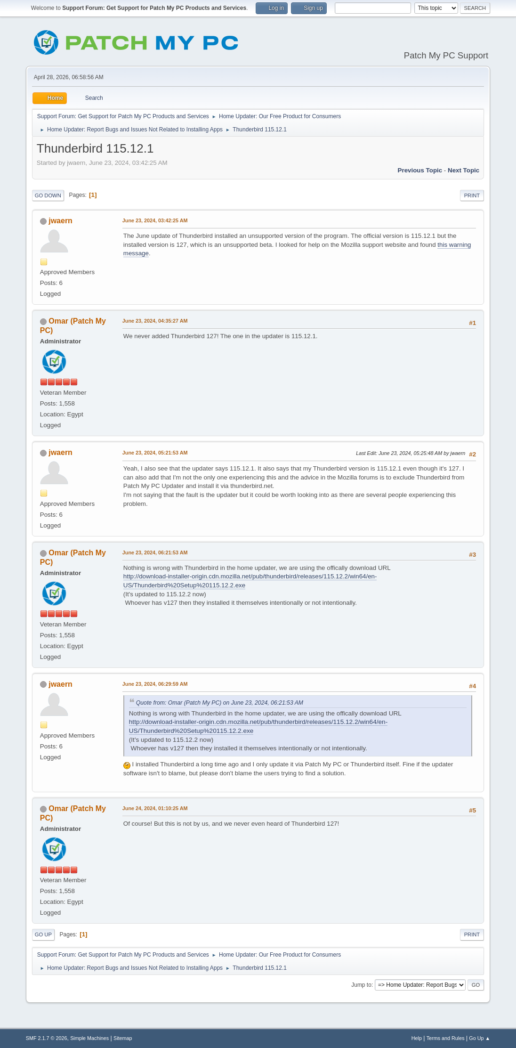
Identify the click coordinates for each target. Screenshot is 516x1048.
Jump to (361, 985)
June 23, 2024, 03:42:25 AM (155, 220)
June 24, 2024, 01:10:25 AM (155, 808)
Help (416, 1038)
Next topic (463, 170)
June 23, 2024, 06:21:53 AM (155, 552)
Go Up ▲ (479, 1038)
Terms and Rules (446, 1038)
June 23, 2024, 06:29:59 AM (155, 684)
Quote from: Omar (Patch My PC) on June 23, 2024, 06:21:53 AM (219, 702)
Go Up (43, 934)
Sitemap (122, 1038)
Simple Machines (89, 1038)
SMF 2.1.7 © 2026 (46, 1038)
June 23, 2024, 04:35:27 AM (155, 321)
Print (472, 195)
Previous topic (420, 170)
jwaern (60, 221)
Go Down (48, 195)
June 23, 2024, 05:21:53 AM (155, 452)
